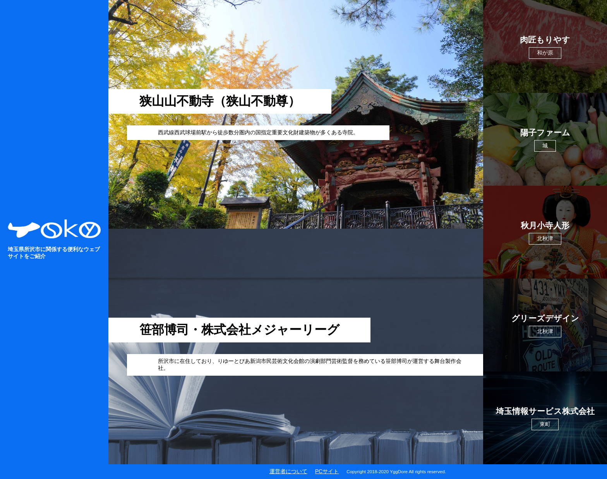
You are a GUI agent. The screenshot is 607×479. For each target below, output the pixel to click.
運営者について (288, 471)
